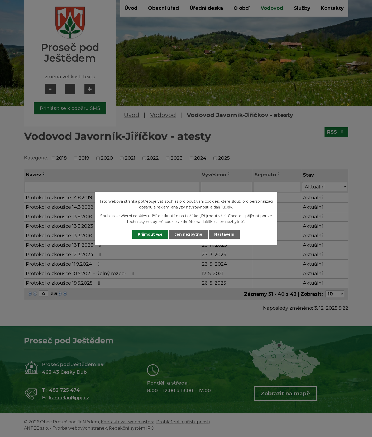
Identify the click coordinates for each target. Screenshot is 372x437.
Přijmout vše (150, 234)
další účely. (223, 207)
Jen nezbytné (188, 234)
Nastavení (224, 234)
